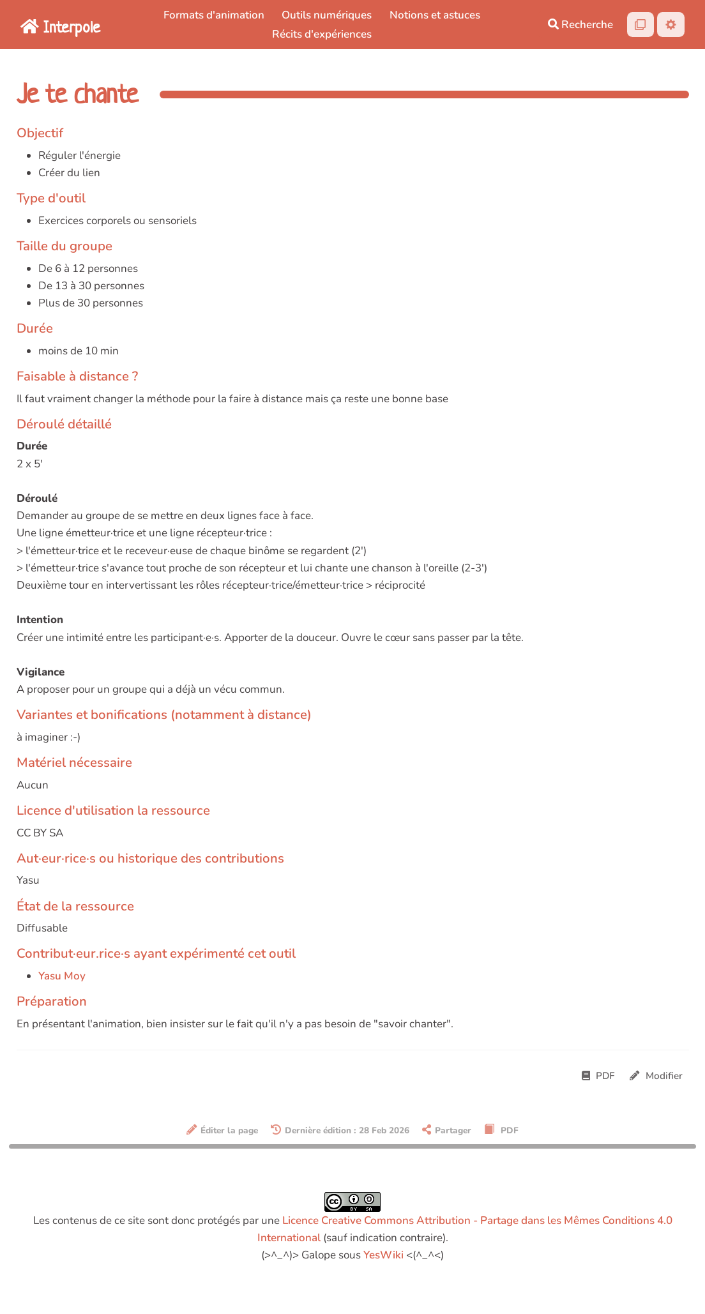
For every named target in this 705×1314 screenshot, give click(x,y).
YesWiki (383, 1255)
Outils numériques (327, 15)
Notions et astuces (435, 15)
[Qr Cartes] (641, 24)
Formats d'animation (213, 15)
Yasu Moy (62, 976)
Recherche (580, 24)
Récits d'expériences (322, 34)
